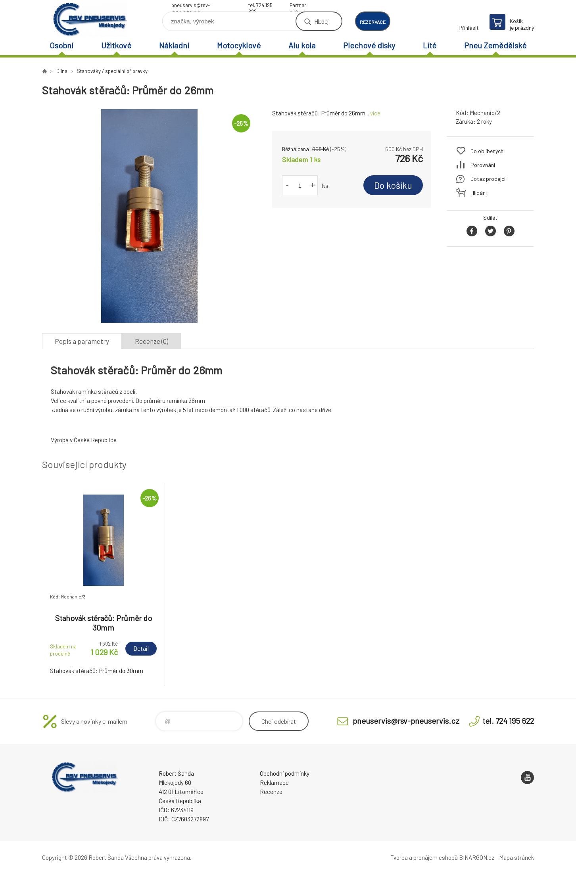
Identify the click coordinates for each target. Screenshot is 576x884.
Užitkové (116, 45)
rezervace (373, 22)
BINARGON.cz (476, 857)
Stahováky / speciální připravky (112, 71)
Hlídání (478, 192)
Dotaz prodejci (487, 178)
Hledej (321, 21)
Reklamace (274, 782)
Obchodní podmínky (284, 773)
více (375, 113)
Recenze (271, 791)
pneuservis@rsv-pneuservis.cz (190, 6)
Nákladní (174, 45)
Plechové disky (369, 45)
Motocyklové (239, 45)
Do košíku (393, 185)
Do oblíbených (486, 151)
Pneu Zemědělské (495, 45)
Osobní (61, 45)
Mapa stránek (516, 857)
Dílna (61, 71)
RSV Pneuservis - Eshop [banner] (89, 18)
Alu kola (301, 45)
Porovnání (482, 164)
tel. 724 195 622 (260, 6)
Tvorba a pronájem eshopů (424, 857)
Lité (429, 45)
